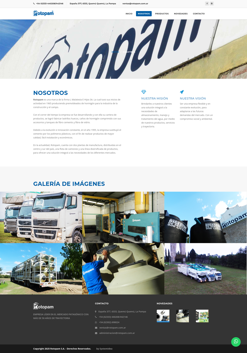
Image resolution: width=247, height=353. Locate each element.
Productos (162, 13)
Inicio (129, 13)
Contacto (199, 13)
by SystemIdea (104, 348)
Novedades (180, 13)
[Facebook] (207, 4)
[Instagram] (212, 4)
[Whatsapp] (236, 342)
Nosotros (144, 13)
